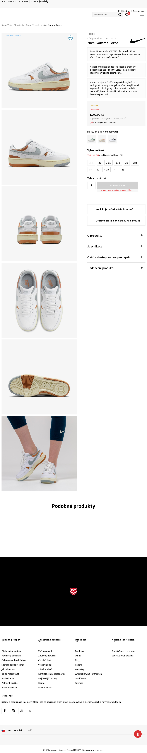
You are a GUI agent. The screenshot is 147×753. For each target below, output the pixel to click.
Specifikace (114, 246)
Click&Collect (44, 660)
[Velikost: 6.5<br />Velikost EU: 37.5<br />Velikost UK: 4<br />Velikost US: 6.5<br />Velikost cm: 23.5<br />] (118, 162)
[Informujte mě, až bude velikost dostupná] (91, 162)
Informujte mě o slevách (104, 122)
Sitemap (79, 682)
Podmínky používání (11, 655)
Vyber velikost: (96, 150)
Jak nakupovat (8, 669)
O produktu (114, 235)
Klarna (41, 682)
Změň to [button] (30, 730)
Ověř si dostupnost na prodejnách (114, 257)
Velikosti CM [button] (117, 155)
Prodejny (79, 651)
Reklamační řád (9, 687)
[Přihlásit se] (127, 14)
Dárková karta (45, 687)
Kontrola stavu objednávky (51, 673)
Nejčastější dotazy (47, 678)
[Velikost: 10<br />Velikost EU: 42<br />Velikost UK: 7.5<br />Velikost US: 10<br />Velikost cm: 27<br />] (123, 169)
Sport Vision (7, 25)
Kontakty (79, 669)
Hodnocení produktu (114, 268)
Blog (77, 660)
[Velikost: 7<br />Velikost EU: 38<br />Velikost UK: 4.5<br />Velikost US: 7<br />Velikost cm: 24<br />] (127, 162)
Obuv (28, 25)
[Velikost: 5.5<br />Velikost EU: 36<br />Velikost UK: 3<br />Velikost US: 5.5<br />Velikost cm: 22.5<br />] (100, 162)
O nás (78, 655)
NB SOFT (77, 750)
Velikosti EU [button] (93, 155)
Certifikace (80, 678)
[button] (107, 14)
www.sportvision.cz (57, 750)
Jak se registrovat (10, 673)
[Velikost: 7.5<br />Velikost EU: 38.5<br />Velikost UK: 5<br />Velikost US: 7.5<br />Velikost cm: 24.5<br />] (135, 162)
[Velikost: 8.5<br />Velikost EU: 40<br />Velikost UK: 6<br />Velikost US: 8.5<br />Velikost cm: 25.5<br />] (98, 169)
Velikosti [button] (105, 155)
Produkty (19, 25)
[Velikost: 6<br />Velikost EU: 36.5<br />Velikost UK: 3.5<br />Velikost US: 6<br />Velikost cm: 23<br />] (108, 162)
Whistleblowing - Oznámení (88, 673)
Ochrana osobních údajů (14, 660)
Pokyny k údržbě (10, 682)
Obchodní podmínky (11, 651)
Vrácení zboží (44, 664)
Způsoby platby (46, 651)
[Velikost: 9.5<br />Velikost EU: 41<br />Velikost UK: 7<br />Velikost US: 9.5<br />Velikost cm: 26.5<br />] (115, 169)
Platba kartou (8, 678)
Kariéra (78, 664)
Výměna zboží (45, 669)
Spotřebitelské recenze (13, 664)
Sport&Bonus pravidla (122, 655)
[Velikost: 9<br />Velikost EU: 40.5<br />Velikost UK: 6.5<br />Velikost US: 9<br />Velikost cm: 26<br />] (107, 169)
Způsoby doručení (47, 655)
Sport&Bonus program (123, 651)
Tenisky (37, 25)
